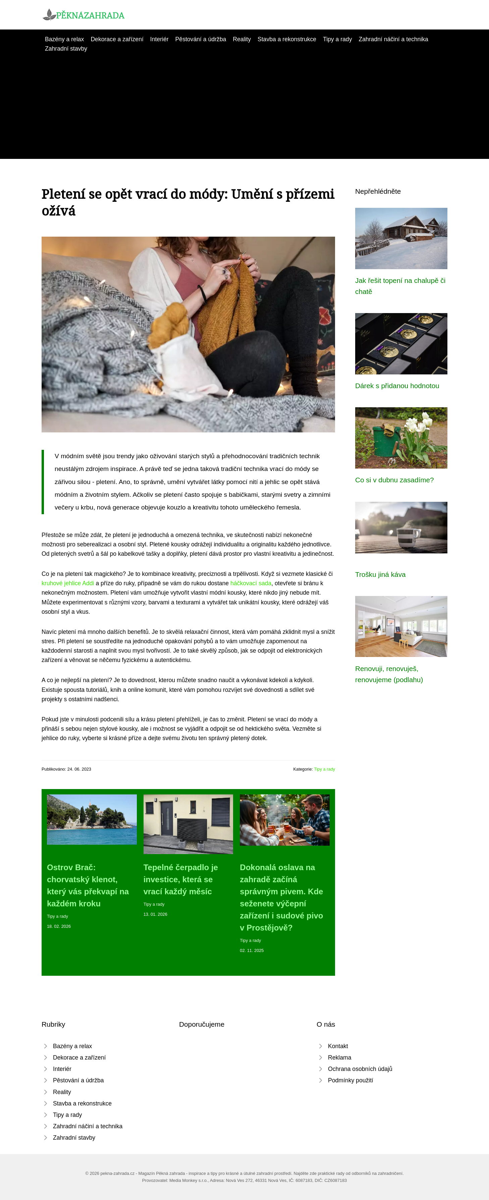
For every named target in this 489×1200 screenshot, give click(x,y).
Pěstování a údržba (200, 39)
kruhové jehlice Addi (68, 583)
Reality (242, 39)
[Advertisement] (244, 104)
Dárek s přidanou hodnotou (397, 385)
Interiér (159, 39)
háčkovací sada (250, 583)
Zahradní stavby (66, 48)
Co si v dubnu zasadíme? (394, 480)
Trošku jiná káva (380, 574)
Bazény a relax (64, 39)
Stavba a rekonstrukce (287, 39)
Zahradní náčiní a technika (393, 39)
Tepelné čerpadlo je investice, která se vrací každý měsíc (181, 879)
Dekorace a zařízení (117, 39)
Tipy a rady (337, 39)
